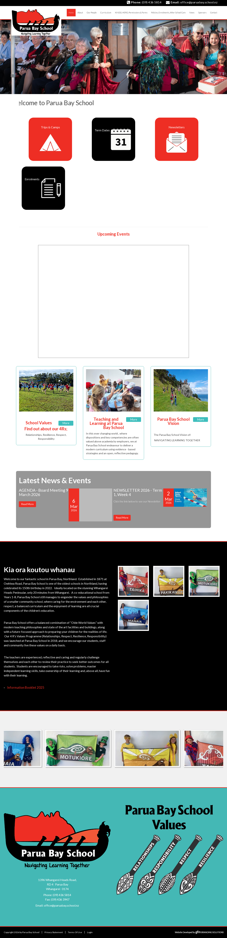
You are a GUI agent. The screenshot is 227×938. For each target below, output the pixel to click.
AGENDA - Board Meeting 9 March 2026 (43, 492)
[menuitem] (80, 12)
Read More (27, 504)
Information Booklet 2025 (25, 687)
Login (90, 932)
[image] (134, 581)
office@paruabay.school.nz (61, 905)
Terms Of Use (75, 932)
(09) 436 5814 (62, 895)
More (65, 423)
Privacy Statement (53, 932)
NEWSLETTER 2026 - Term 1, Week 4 (138, 492)
